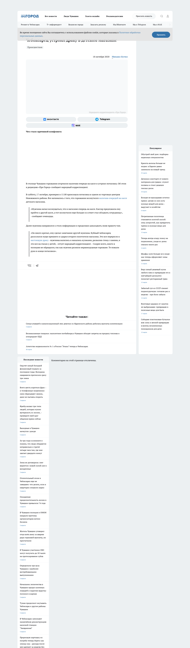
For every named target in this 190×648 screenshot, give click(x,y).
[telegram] (38, 265)
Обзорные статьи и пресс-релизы (90, 571)
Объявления (21, 571)
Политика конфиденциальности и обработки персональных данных (40, 613)
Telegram (20, 568)
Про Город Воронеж (86, 551)
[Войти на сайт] (167, 16)
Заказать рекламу (98, 24)
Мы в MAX (157, 24)
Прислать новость (144, 16)
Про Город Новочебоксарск (26, 551)
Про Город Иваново (107, 551)
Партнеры (82, 574)
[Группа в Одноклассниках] (130, 554)
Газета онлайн (92, 16)
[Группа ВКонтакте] (51, 119)
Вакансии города (75, 24)
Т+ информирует (54, 24)
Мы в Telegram (139, 24)
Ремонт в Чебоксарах (30, 24)
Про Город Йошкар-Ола (67, 551)
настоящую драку (39, 240)
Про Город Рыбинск (65, 554)
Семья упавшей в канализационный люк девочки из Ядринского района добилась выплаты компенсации (77, 325)
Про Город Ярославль (24, 554)
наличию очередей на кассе (113, 198)
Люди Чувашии (71, 16)
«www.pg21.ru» (34, 579)
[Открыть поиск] (161, 16)
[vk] (30, 265)
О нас (50, 568)
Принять (161, 35)
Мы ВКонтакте (119, 24)
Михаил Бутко (120, 56)
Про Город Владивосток (67, 557)
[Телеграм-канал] (102, 119)
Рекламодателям (114, 16)
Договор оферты (53, 571)
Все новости (51, 16)
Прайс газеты (22, 574)
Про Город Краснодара (87, 557)
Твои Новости (43, 551)
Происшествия (34, 47)
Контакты (82, 568)
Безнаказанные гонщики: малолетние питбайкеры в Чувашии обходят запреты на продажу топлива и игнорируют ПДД (77, 336)
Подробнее (81, 609)
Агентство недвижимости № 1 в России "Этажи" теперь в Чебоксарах (77, 348)
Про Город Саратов (107, 554)
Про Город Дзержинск (45, 557)
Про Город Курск (44, 554)
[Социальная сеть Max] (77, 125)
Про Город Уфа (85, 554)
